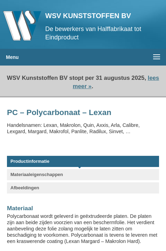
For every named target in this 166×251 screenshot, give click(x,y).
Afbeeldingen (24, 187)
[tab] (79, 162)
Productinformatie (29, 161)
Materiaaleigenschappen (36, 174)
